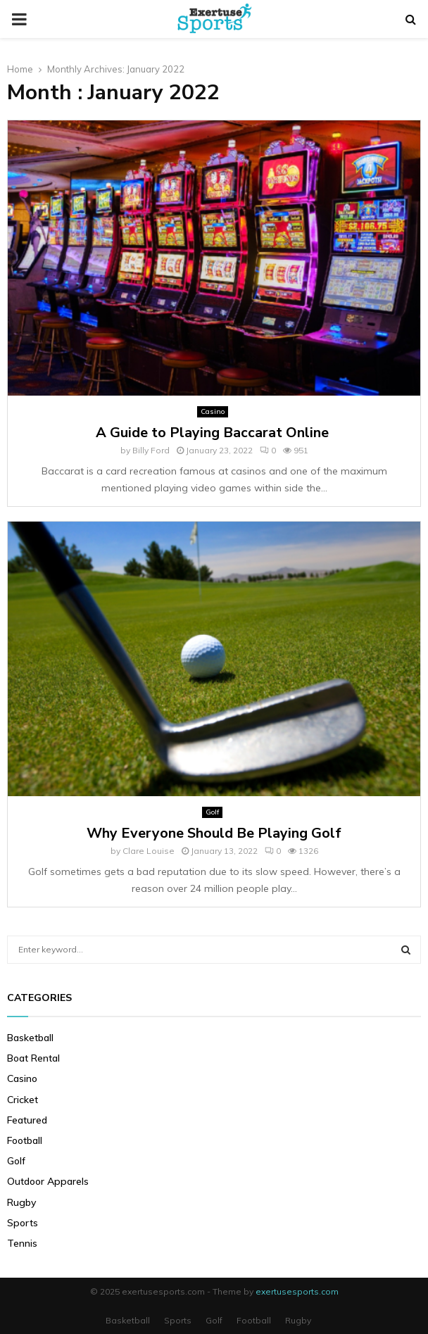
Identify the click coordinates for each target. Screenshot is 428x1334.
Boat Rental (33, 1058)
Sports (22, 1222)
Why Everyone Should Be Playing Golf (214, 833)
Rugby (21, 1202)
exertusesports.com (297, 1291)
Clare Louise (148, 850)
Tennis (22, 1243)
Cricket (22, 1099)
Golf (212, 812)
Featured (27, 1120)
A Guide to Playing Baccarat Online (214, 432)
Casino (213, 411)
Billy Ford (151, 450)
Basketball (30, 1037)
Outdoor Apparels (48, 1181)
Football (24, 1140)
